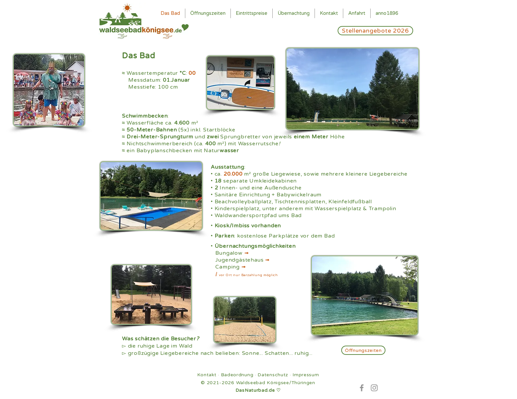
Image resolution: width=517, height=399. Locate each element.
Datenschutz (273, 375)
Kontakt (207, 375)
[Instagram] (374, 387)
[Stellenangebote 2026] (375, 30)
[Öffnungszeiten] (363, 350)
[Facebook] (361, 387)
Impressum (305, 375)
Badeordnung (237, 375)
